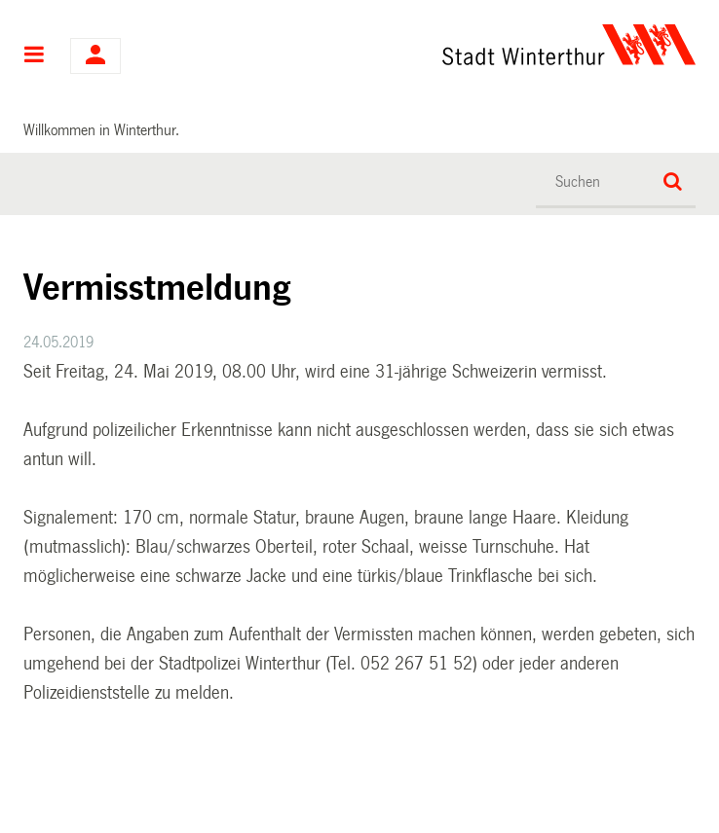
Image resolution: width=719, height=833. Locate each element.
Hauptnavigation (34, 56)
